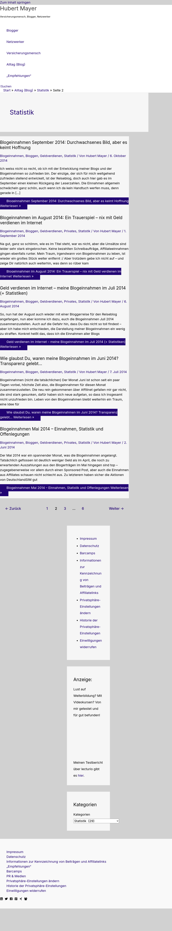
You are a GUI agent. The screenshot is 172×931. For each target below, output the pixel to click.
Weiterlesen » (64, 203)
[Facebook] (11, 899)
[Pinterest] (16, 899)
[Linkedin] (1, 899)
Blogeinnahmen (12, 156)
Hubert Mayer (18, 8)
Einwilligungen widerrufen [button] (26, 891)
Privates (70, 231)
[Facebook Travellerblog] (25, 899)
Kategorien (81, 814)
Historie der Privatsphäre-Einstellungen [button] (90, 626)
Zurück (13, 508)
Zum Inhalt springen (15, 2)
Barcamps (87, 553)
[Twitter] (6, 899)
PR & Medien (16, 876)
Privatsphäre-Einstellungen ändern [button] (90, 606)
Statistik (70, 156)
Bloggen (32, 156)
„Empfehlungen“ (18, 866)
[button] (5, 86)
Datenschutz (89, 546)
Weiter (116, 508)
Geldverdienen (51, 156)
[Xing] (20, 899)
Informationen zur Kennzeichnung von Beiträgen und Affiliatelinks (56, 862)
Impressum (88, 539)
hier (81, 775)
